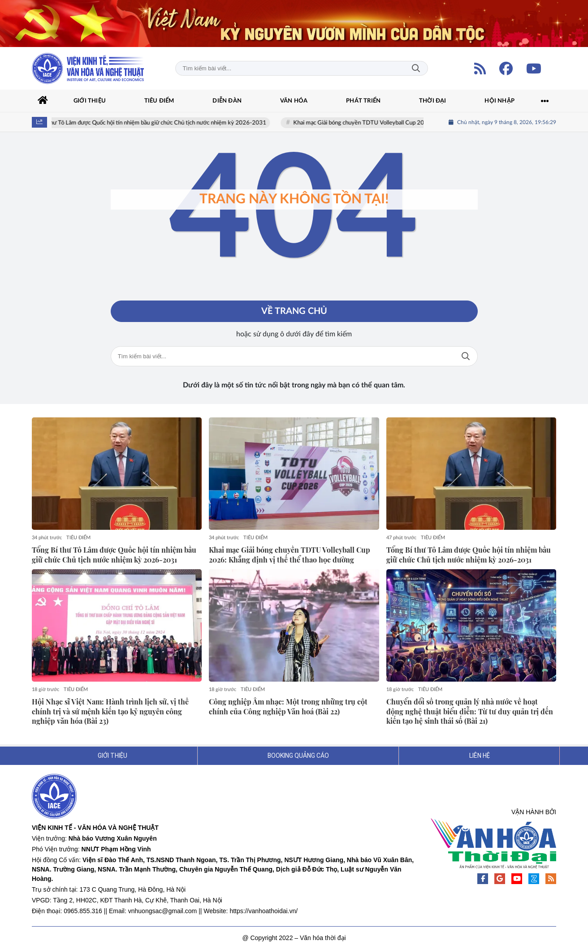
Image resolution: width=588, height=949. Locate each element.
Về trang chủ (294, 311)
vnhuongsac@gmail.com (162, 911)
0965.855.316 (83, 911)
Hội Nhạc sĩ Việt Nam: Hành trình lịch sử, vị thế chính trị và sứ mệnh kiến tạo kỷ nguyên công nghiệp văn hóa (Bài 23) (110, 711)
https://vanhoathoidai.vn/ (263, 911)
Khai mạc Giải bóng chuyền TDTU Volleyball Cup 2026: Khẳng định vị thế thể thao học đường (417, 123)
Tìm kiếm (416, 68)
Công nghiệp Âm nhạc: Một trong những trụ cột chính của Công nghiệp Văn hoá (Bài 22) (288, 706)
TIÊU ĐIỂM (78, 537)
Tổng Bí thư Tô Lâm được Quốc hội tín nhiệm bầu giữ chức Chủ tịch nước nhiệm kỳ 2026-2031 (153, 123)
